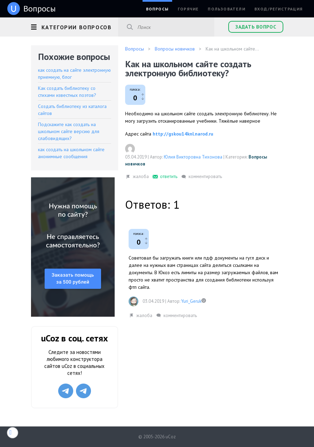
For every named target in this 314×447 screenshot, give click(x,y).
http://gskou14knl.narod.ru (183, 134)
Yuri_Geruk (191, 301)
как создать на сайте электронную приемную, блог (74, 73)
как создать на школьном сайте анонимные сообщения (71, 153)
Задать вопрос (255, 27)
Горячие (188, 8)
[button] (74, 26)
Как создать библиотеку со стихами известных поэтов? (67, 91)
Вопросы (157, 8)
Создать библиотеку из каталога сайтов (72, 109)
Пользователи (226, 8)
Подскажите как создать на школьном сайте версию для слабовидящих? (68, 131)
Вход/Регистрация (278, 8)
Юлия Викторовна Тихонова (193, 157)
